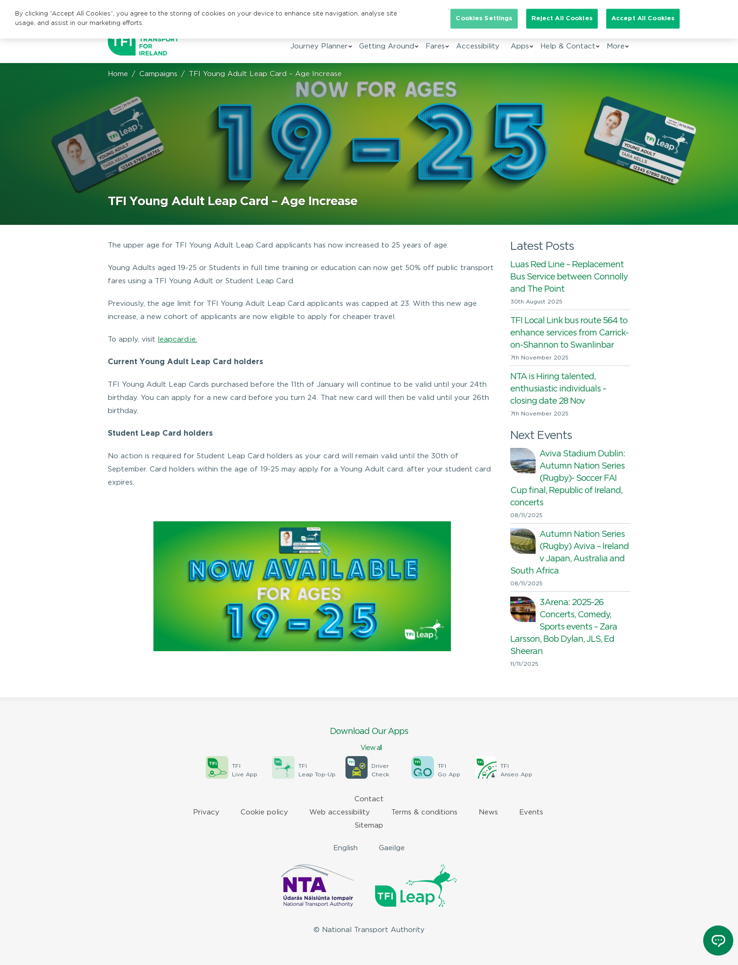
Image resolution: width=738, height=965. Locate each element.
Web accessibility (339, 812)
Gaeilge (392, 848)
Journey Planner (319, 46)
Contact (369, 799)
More (616, 46)
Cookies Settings (484, 18)
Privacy (206, 812)
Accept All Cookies (642, 18)
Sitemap (369, 825)
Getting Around (386, 46)
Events (531, 812)
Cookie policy (264, 812)
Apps (520, 46)
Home (118, 74)
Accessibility (477, 46)
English (345, 848)
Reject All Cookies (562, 18)
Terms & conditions (424, 812)
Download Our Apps (369, 740)
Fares (435, 46)
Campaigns (158, 74)
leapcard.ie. (177, 339)
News (488, 812)
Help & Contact (567, 46)
